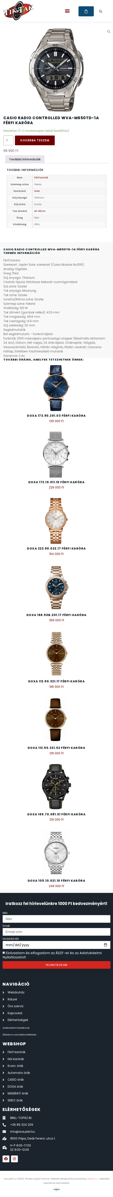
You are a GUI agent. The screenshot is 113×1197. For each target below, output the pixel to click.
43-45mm (40, 211)
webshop (14, 1044)
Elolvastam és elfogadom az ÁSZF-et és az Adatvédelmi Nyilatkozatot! (52, 955)
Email (6, 926)
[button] (67, 11)
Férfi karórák (41, 177)
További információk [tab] (25, 159)
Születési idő (11, 939)
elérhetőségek (22, 1109)
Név (5, 913)
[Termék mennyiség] (8, 140)
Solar (37, 191)
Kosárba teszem (34, 140)
